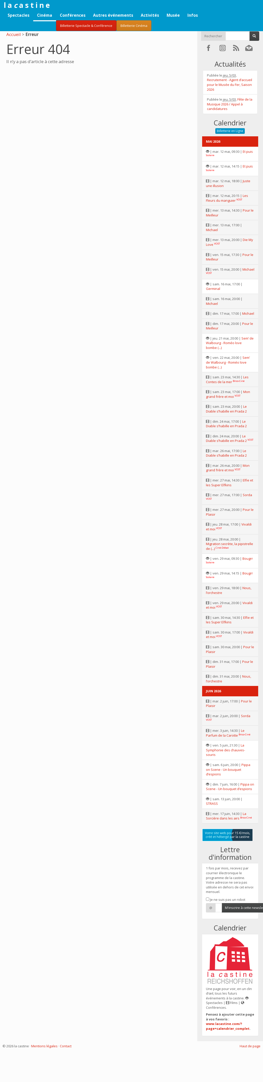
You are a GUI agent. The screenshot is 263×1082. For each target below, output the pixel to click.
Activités (150, 15)
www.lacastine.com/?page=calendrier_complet (228, 1026)
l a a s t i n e (27, 5)
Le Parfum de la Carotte (225, 733)
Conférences (72, 15)
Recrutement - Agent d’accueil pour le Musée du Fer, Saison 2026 (229, 84)
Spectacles (18, 15)
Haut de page (250, 1046)
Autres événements (113, 15)
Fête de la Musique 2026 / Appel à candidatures (229, 104)
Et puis (248, 151)
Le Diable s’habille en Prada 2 (226, 409)
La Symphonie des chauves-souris (225, 750)
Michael (212, 230)
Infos (192, 15)
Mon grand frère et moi (228, 394)
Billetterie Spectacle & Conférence (86, 25)
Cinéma (44, 15)
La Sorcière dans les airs (226, 816)
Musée (173, 15)
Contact (66, 1046)
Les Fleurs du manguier (227, 198)
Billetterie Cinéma (133, 25)
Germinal (213, 288)
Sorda (247, 495)
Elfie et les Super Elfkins (229, 482)
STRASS (212, 803)
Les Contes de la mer (227, 379)
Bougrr (247, 558)
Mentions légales (44, 1046)
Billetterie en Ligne (230, 131)
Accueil (13, 34)
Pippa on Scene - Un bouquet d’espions (228, 769)
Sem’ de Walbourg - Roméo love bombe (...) (230, 343)
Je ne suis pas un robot (225, 899)
